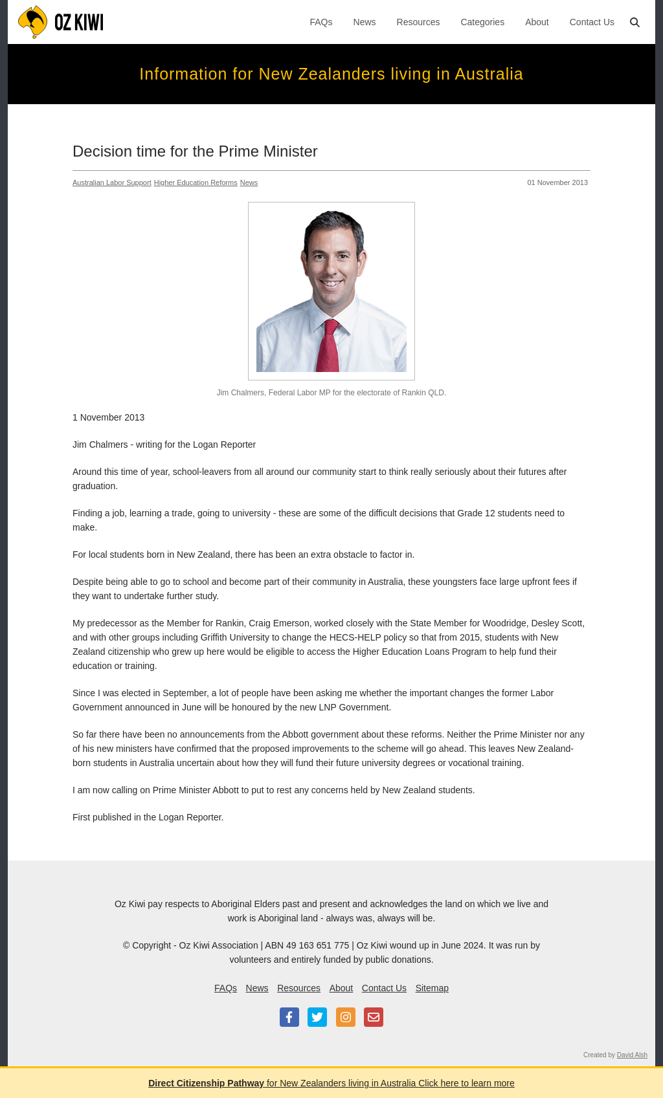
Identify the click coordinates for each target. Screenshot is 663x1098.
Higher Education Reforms (196, 182)
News (365, 22)
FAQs (321, 22)
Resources (418, 22)
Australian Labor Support (112, 182)
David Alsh (632, 1055)
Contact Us (592, 22)
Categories (482, 22)
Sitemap (432, 988)
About (537, 22)
